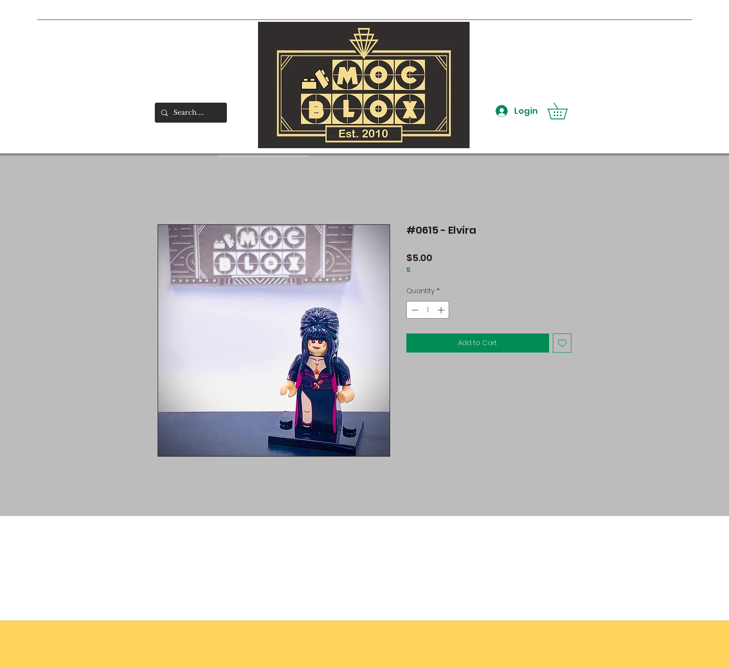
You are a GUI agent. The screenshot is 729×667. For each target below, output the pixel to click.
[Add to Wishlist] (562, 343)
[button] (565, 111)
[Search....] (190, 113)
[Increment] (442, 310)
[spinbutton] (428, 310)
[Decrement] (414, 310)
